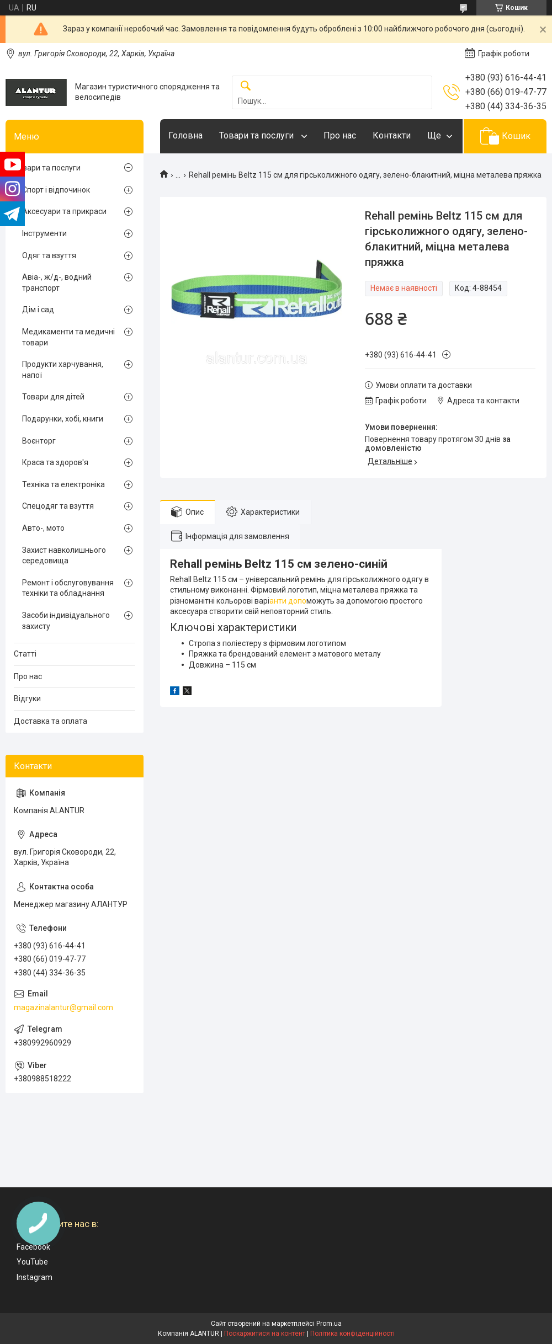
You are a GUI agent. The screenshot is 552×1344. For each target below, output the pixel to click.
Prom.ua (329, 1323)
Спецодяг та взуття (58, 506)
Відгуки (27, 698)
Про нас (339, 135)
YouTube (32, 1261)
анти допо (287, 600)
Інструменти (44, 233)
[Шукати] (245, 86)
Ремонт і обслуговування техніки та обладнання (68, 588)
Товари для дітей (53, 396)
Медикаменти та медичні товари (68, 337)
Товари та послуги (257, 135)
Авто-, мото (43, 528)
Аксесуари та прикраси (64, 211)
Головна (185, 135)
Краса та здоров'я (55, 462)
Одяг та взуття (49, 255)
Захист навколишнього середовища (64, 556)
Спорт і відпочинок (56, 189)
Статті (25, 653)
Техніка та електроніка (63, 484)
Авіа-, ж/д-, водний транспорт (57, 282)
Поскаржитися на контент (264, 1333)
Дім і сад (38, 309)
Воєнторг (39, 440)
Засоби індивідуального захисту (66, 621)
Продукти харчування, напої (62, 370)
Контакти (392, 135)
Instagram (34, 1277)
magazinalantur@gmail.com (63, 1007)
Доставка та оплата (50, 721)
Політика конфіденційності (352, 1333)
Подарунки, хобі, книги (62, 418)
